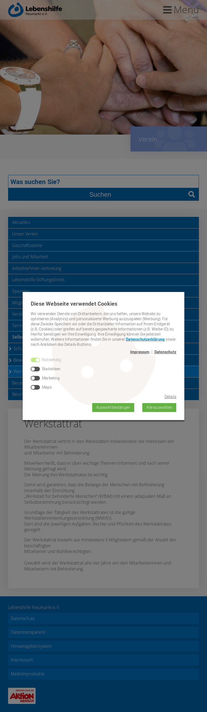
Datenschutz (165, 352)
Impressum (140, 352)
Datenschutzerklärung (145, 339)
